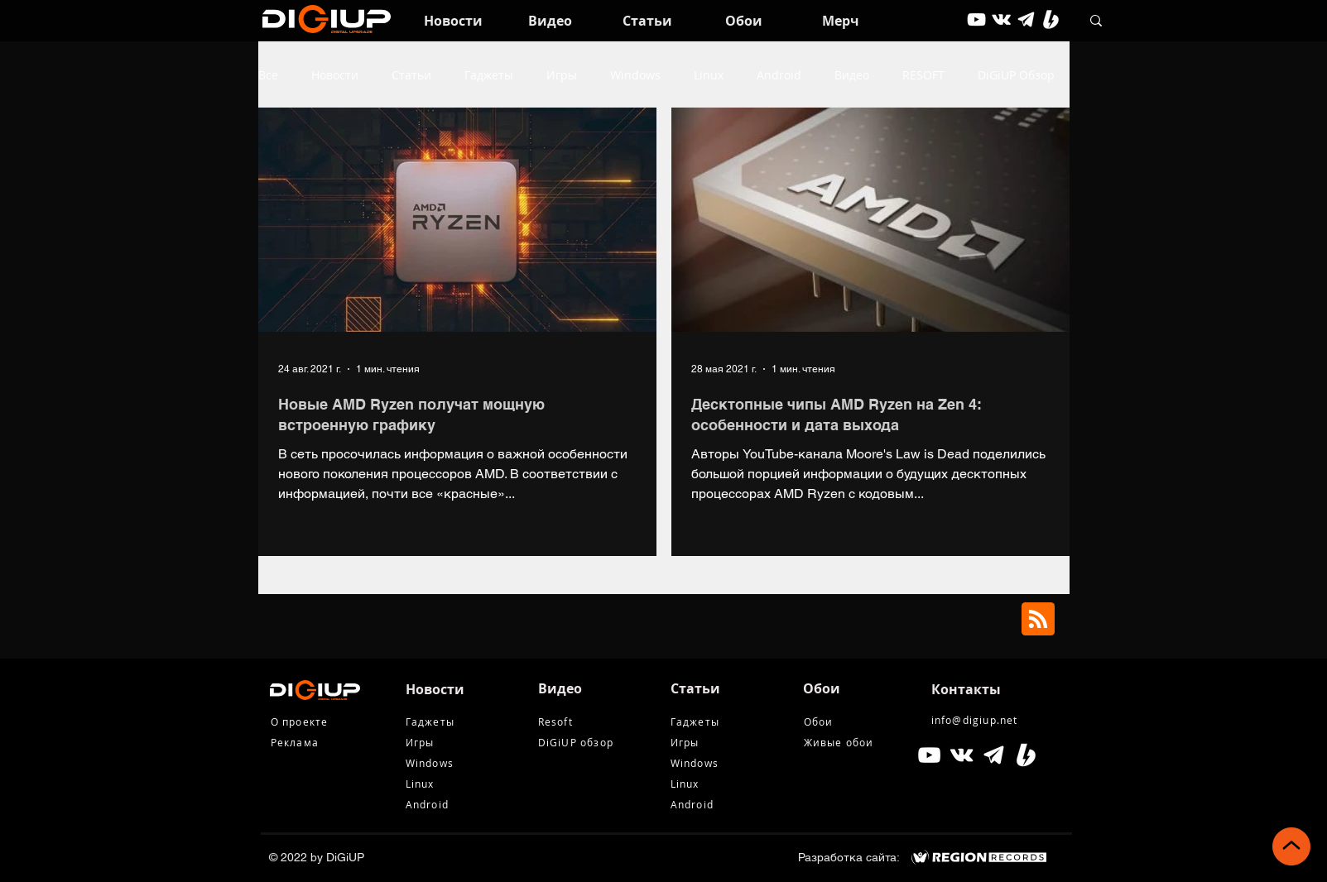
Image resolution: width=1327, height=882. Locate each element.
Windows (635, 75)
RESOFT (923, 75)
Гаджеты (488, 75)
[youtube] (976, 19)
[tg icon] (1026, 19)
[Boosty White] (1051, 19)
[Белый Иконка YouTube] (929, 755)
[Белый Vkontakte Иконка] (961, 755)
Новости (334, 75)
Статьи (411, 75)
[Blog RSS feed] (1038, 619)
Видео (851, 75)
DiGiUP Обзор (1016, 75)
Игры (561, 75)
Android (779, 75)
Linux (709, 75)
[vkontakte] (1001, 19)
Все (268, 75)
